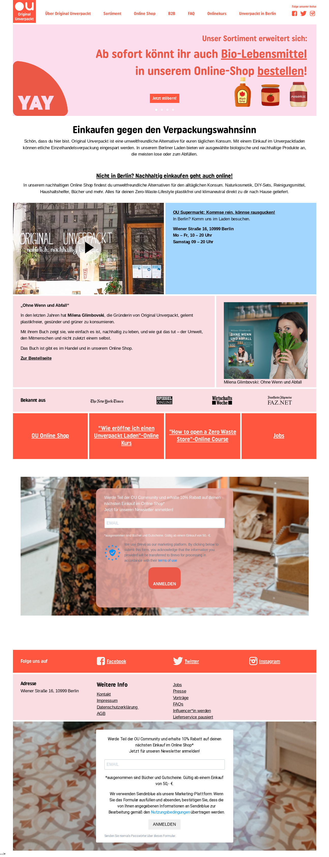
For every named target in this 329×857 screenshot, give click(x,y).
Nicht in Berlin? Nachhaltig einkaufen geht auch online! (164, 176)
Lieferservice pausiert (193, 717)
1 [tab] (156, 110)
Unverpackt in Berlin (257, 13)
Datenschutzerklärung (118, 707)
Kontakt (104, 694)
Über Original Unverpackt (68, 13)
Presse (179, 691)
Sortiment (112, 13)
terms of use (167, 560)
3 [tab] (167, 110)
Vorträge (181, 697)
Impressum (107, 700)
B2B (171, 13)
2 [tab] (162, 110)
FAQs (178, 704)
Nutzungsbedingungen (170, 812)
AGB (101, 713)
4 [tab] (173, 110)
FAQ (191, 13)
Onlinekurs (216, 13)
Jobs (177, 684)
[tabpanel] (164, 70)
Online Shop (144, 13)
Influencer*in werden (192, 710)
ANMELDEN (164, 584)
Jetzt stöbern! (164, 98)
